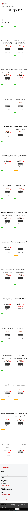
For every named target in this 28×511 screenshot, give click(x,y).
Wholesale (3, 488)
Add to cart (7, 49)
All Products (3, 483)
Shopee (2, 471)
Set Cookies (11, 509)
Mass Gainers (4, 480)
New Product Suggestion (6, 489)
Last (15, 461)
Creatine (3, 479)
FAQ (2, 492)
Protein (2, 477)
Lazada (2, 470)
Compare (8, 52)
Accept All (17, 509)
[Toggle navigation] (26, 4)
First (13, 461)
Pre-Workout (3, 481)
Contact (2, 490)
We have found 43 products (7, 22)
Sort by (3, 14)
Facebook (3, 472)
